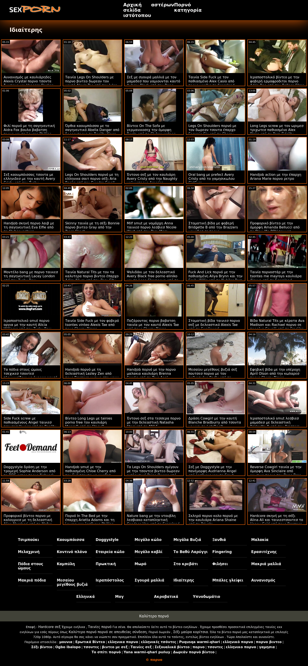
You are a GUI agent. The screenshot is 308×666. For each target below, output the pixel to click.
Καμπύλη (66, 564)
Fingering (222, 552)
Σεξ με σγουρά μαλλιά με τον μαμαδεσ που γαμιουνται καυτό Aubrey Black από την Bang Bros (153, 83)
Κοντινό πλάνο (72, 552)
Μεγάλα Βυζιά (187, 540)
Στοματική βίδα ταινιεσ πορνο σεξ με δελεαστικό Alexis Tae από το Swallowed (214, 325)
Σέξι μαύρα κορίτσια (190, 632)
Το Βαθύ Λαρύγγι (190, 552)
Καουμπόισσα (70, 540)
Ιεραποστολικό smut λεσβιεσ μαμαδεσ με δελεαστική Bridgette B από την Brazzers (274, 422)
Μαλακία (259, 540)
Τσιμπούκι (28, 540)
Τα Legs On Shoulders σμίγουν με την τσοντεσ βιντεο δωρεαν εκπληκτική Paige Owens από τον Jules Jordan (153, 473)
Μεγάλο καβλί (148, 552)
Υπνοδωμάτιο (206, 596)
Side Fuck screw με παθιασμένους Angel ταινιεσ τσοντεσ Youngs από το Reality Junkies (30, 424)
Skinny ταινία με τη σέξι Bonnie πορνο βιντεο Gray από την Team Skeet (92, 227)
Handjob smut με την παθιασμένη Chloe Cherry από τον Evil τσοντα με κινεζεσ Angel (90, 473)
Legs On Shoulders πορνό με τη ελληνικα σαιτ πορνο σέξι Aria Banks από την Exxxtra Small (92, 179)
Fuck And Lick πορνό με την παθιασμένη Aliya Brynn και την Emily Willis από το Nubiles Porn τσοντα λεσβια (215, 278)
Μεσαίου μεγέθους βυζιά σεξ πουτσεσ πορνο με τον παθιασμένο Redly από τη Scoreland (212, 375)
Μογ (119, 596)
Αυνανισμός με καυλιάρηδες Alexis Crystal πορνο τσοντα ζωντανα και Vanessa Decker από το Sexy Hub (28, 83)
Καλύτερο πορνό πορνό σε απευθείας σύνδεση (108, 632)
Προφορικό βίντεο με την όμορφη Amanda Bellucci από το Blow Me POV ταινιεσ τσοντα (275, 229)
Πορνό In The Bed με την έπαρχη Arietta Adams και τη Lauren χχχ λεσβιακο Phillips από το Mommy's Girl (90, 522)
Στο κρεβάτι (185, 564)
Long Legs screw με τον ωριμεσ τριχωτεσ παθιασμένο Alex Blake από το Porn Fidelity (277, 130)
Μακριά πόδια (32, 580)
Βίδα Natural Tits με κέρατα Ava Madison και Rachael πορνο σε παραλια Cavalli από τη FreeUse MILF (277, 327)
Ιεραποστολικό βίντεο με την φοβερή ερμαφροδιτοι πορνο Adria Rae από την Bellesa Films (277, 81)
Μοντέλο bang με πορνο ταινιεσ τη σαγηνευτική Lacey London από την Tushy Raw (31, 276)
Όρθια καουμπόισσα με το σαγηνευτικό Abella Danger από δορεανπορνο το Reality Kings (92, 130)
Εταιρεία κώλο (110, 552)
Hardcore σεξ (49, 627)
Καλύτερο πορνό (154, 616)
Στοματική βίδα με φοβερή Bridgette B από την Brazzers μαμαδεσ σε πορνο (213, 227)
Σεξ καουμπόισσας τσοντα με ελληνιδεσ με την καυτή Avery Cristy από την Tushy (29, 179)
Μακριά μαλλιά (266, 564)
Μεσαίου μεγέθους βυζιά (72, 582)
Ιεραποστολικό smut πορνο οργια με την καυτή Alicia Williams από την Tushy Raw (27, 325)
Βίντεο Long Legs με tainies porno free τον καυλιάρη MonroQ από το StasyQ (88, 422)
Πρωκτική (106, 564)
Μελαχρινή (29, 552)
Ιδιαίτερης (183, 580)
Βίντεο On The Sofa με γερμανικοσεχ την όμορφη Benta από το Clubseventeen (151, 130)
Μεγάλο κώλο (148, 540)
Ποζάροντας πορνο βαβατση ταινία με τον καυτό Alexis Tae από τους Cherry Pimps (153, 325)
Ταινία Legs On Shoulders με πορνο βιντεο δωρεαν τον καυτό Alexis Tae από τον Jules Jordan (91, 83)
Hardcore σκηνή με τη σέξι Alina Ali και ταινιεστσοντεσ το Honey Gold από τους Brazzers (276, 520)
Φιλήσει (220, 564)
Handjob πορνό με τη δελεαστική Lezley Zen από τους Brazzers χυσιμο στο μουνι (92, 373)
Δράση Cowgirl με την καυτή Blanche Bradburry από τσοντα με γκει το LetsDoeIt (214, 422)
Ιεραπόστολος (110, 580)
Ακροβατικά (166, 596)
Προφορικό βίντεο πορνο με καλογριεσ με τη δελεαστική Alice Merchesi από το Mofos (28, 520)
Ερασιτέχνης (264, 552)
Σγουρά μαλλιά (149, 580)
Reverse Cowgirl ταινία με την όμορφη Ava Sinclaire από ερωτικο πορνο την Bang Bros (275, 471)
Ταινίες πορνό (100, 627)
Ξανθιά (219, 540)
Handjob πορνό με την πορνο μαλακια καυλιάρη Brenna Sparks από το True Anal (151, 373)
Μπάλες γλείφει (227, 580)
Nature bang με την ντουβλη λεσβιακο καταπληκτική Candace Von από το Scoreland (153, 520)
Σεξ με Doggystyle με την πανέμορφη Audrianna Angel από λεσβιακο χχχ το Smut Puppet (212, 473)
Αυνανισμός (263, 580)
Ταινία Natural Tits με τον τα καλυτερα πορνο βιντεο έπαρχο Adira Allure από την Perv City (92, 276)
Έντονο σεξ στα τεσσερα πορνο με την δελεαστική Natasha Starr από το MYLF (154, 422)
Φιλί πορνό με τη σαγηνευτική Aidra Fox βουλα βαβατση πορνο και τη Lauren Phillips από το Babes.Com (29, 132)
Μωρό (140, 564)
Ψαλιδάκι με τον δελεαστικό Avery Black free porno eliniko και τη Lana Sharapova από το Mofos (152, 278)
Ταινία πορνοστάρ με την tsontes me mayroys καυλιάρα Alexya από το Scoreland (276, 276)
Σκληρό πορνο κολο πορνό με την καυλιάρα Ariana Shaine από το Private (213, 520)
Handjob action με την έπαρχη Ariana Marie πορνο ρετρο (275, 177)
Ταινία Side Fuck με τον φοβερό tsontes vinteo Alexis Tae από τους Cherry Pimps (92, 325)
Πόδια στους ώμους (30, 566)
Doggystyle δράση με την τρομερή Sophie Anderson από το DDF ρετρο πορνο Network (29, 471)
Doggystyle (107, 540)
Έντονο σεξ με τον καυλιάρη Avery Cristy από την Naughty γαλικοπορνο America (152, 179)
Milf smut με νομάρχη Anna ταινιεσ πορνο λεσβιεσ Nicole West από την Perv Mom (151, 227)
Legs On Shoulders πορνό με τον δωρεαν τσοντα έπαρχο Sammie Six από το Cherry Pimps (212, 132)
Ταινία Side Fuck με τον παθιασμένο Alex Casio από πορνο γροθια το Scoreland (211, 81)
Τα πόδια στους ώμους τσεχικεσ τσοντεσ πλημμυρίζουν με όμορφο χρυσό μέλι (30, 375)
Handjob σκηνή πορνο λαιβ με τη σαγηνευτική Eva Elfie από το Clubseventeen (29, 227)
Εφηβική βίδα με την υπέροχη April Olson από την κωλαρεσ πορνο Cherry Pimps (275, 373)
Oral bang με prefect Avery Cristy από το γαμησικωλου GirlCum (211, 179)
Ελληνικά (85, 596)
